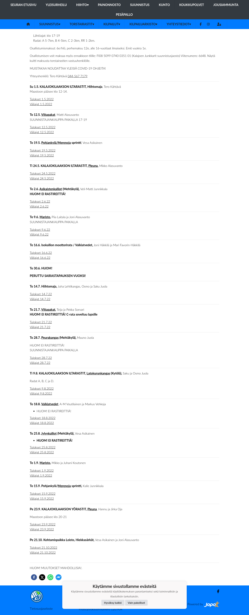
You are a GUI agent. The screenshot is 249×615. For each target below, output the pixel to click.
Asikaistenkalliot (50, 189)
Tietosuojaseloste (41, 608)
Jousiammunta (225, 5)
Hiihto (82, 5)
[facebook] (34, 577)
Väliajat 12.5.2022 (42, 132)
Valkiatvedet (49, 404)
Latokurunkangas (98, 373)
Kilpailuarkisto (143, 24)
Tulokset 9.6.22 (40, 229)
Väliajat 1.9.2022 (41, 475)
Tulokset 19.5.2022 (42, 150)
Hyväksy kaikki (113, 602)
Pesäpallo (124, 14)
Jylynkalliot (49, 433)
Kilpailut (111, 24)
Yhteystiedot (179, 24)
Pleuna (93, 166)
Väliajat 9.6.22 (39, 234)
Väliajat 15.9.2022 (42, 498)
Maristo (45, 217)
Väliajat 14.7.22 (40, 299)
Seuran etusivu (23, 5)
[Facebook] (200, 24)
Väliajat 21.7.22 (40, 327)
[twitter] (42, 577)
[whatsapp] (50, 577)
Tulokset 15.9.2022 (42, 493)
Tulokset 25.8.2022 (42, 447)
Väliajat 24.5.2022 (42, 178)
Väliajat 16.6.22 (40, 257)
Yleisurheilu (56, 5)
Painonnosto (109, 5)
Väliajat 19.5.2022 (42, 155)
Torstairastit (82, 24)
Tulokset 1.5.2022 (42, 99)
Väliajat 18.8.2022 (42, 423)
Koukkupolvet (191, 5)
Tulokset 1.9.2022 (42, 470)
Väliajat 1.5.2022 (41, 104)
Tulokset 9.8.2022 (42, 388)
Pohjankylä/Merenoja (56, 143)
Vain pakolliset (136, 602)
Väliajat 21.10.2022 (43, 552)
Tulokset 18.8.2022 (42, 418)
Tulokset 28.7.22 (41, 358)
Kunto (164, 5)
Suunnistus (140, 5)
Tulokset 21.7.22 (41, 322)
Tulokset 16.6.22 (41, 253)
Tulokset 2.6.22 (40, 201)
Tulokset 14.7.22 (41, 294)
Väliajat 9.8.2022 (41, 393)
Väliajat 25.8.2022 (42, 452)
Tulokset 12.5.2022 (42, 127)
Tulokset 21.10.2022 (43, 547)
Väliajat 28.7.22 (40, 363)
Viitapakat (48, 115)
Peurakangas (50, 337)
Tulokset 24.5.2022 (42, 173)
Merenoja (64, 486)
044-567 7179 (78, 76)
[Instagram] (208, 24)
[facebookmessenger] (58, 577)
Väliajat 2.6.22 (39, 206)
